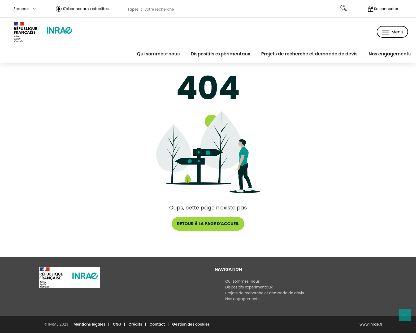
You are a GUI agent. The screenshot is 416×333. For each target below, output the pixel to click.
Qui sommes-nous (158, 54)
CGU (117, 324)
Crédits (135, 324)
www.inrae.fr (370, 324)
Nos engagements (390, 54)
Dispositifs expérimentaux (220, 54)
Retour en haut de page (407, 317)
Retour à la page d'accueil (208, 224)
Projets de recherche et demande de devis (309, 54)
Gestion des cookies (191, 324)
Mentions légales (89, 324)
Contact (157, 324)
